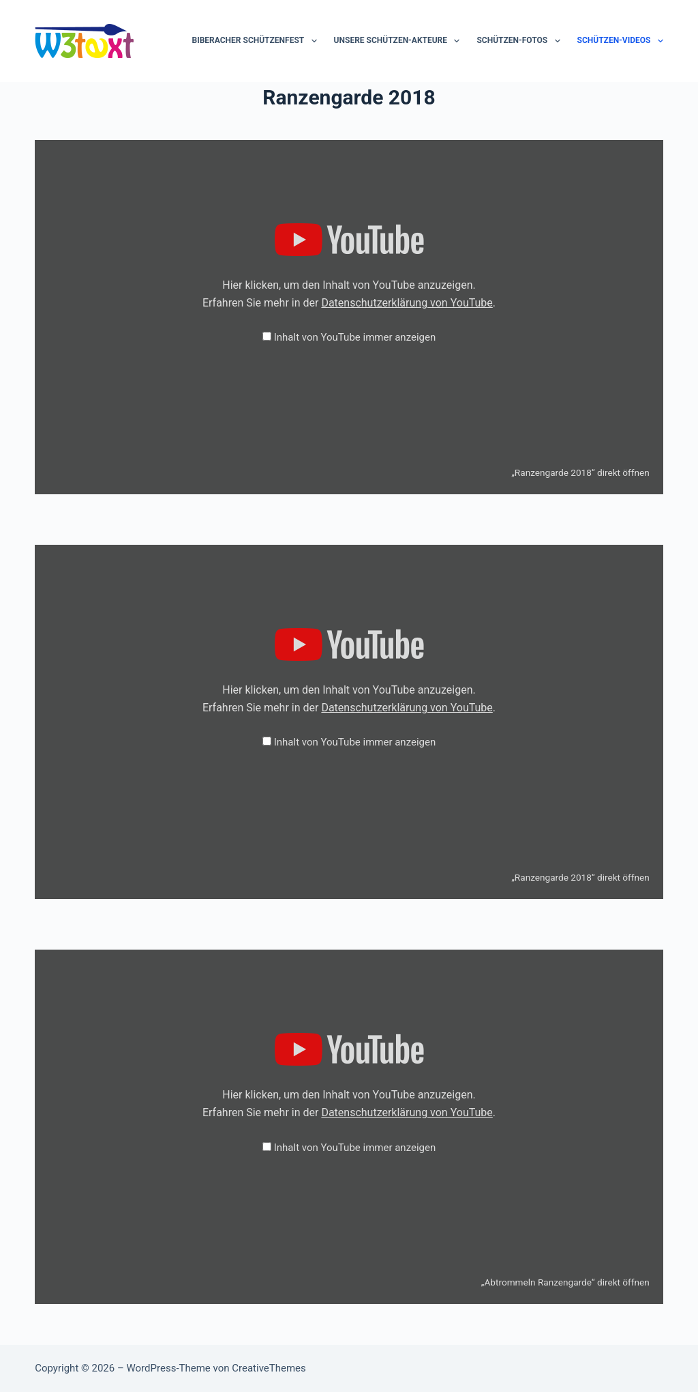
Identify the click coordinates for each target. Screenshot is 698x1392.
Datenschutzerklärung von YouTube (406, 302)
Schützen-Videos (620, 41)
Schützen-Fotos (520, 41)
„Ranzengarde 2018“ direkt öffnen (580, 472)
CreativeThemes (269, 1368)
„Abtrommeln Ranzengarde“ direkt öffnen (565, 1282)
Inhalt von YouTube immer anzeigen (355, 337)
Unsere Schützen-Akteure (400, 41)
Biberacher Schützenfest (257, 41)
